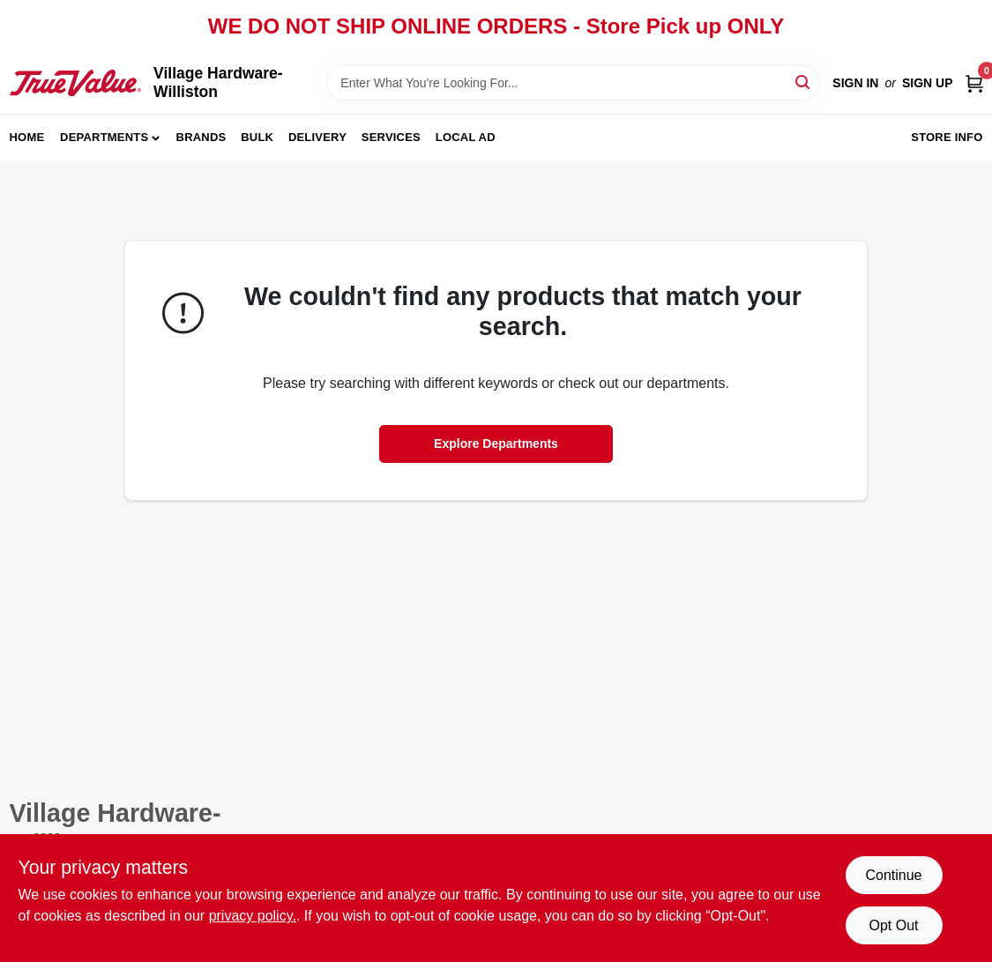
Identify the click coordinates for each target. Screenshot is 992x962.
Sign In (855, 83)
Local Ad (466, 137)
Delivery (317, 137)
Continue (893, 875)
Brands (201, 137)
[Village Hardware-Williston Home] (76, 83)
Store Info (946, 137)
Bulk (257, 137)
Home (27, 137)
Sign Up (927, 83)
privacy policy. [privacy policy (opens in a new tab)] (252, 915)
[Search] (804, 81)
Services (391, 137)
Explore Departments (496, 443)
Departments (104, 137)
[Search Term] (573, 83)
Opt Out (893, 925)
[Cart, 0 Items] (974, 83)
